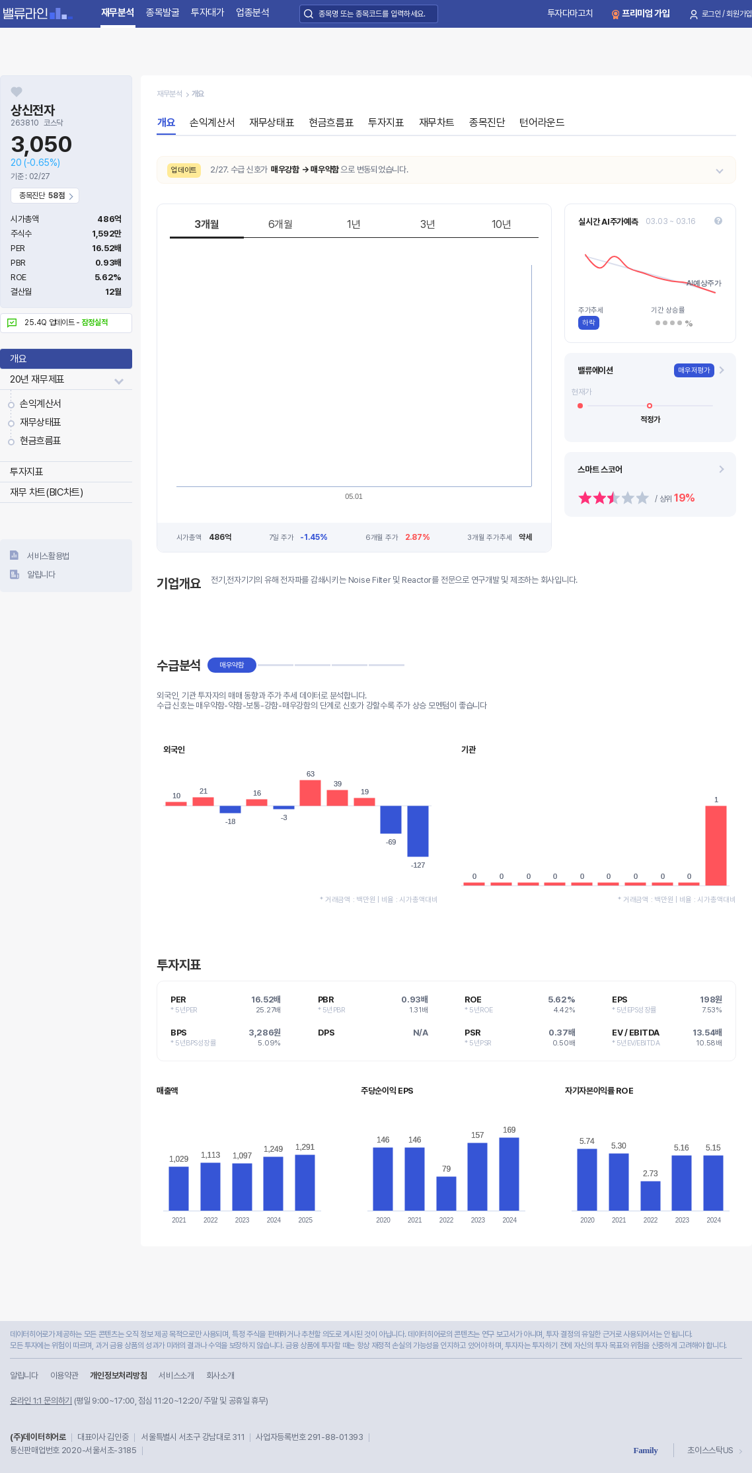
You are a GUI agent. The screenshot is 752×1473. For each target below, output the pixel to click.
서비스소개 (176, 1375)
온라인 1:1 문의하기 (41, 1401)
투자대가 (208, 13)
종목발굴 (163, 13)
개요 (18, 359)
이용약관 (64, 1375)
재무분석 (118, 13)
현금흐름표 (40, 441)
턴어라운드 (541, 122)
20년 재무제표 (37, 379)
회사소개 (220, 1375)
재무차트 (437, 122)
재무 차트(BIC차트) (46, 492)
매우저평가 (694, 370)
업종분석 (253, 13)
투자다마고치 (570, 13)
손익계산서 (40, 404)
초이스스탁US (710, 1450)
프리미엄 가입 (646, 13)
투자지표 (26, 472)
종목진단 (487, 122)
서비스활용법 (48, 556)
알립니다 (41, 575)
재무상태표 (40, 422)
